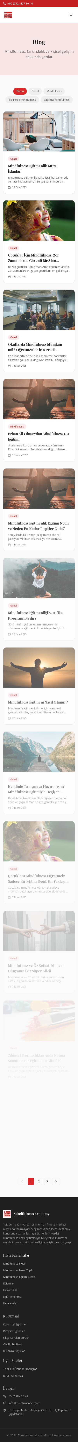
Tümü (20, 91)
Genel (35, 91)
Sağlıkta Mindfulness (57, 100)
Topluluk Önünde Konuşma (20, 1369)
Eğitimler (8, 1283)
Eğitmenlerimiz (12, 1297)
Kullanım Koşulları (14, 1351)
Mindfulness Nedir (14, 1263)
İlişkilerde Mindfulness (22, 100)
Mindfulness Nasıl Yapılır (18, 1270)
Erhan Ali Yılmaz (13, 1375)
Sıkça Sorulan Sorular (16, 1338)
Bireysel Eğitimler (14, 1331)
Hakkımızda (10, 1290)
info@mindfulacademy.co (21, 1403)
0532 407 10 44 (15, 1396)
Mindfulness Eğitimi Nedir (19, 1277)
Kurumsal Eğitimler (15, 1324)
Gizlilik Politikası (13, 1344)
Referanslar (10, 1303)
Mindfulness (54, 91)
